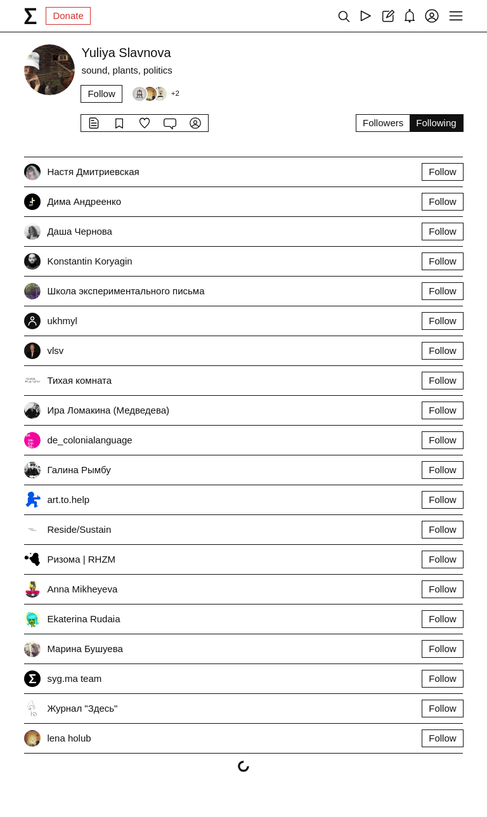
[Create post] (388, 16)
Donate (68, 15)
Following (436, 122)
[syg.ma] (30, 16)
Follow (101, 93)
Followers (383, 122)
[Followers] (155, 94)
